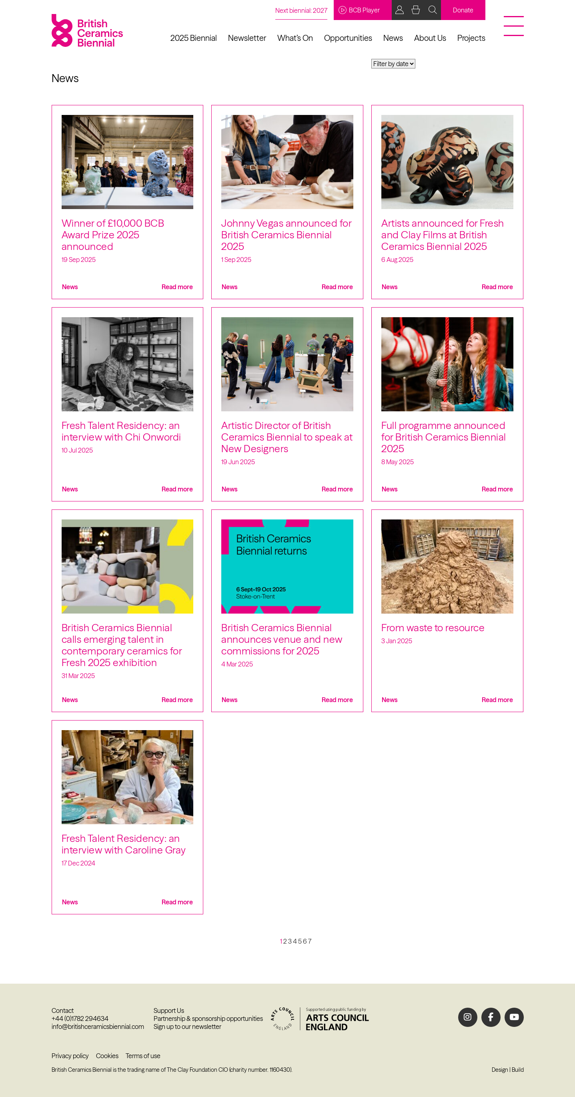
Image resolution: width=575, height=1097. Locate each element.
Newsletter (247, 38)
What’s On (295, 38)
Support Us (169, 1010)
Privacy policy (70, 1056)
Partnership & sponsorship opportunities (208, 1018)
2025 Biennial (193, 38)
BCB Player (359, 10)
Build (518, 1069)
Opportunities (348, 38)
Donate (463, 10)
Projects (471, 38)
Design (500, 1069)
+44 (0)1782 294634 (80, 1018)
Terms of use (143, 1056)
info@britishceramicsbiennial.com (98, 1027)
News (393, 38)
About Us (430, 38)
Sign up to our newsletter (187, 1027)
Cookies (107, 1056)
